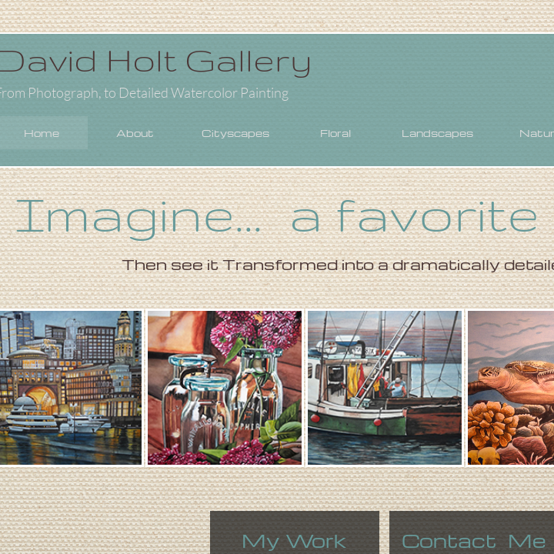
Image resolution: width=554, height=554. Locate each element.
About (135, 132)
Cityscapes (235, 132)
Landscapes (437, 132)
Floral (335, 132)
